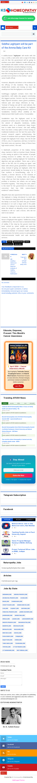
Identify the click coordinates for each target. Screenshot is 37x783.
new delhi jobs (7, 633)
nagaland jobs (18, 629)
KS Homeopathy (17, 777)
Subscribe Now (18, 475)
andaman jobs (7, 594)
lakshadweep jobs (27, 619)
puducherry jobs (8, 636)
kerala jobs (6, 619)
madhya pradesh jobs (9, 622)
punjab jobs (19, 636)
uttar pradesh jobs (19, 647)
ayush (9, 241)
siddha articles (7, 244)
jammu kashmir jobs (26, 612)
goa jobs (5, 608)
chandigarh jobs (16, 601)
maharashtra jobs (24, 622)
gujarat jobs (15, 608)
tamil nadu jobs (8, 643)
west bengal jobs (22, 650)
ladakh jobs (16, 619)
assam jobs (24, 598)
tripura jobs (7, 647)
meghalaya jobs (18, 626)
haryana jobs (25, 608)
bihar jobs (6, 601)
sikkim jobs (18, 640)
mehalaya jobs (7, 629)
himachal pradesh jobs (10, 612)
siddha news (18, 244)
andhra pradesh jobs (20, 594)
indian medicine (18, 241)
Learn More (18, 386)
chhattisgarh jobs (9, 605)
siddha (27, 241)
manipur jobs (7, 626)
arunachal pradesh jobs (10, 598)
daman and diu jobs (23, 605)
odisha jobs (17, 633)
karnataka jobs (20, 615)
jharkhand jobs (7, 615)
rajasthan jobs (7, 640)
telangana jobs (20, 643)
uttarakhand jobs (8, 650)
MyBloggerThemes (18, 780)
